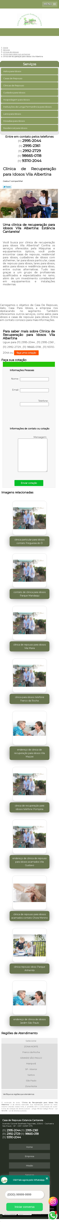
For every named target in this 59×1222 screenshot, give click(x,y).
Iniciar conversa (24, 1206)
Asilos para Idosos (12, 71)
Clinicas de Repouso (14, 85)
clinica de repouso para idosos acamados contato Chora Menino (29, 916)
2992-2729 (31, 151)
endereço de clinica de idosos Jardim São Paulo (29, 1021)
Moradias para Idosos (14, 121)
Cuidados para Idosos (14, 92)
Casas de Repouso (13, 78)
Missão (29, 1165)
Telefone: (34, 402)
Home (29, 1147)
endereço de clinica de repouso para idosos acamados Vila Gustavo (29, 862)
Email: (30, 390)
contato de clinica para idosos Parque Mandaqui (30, 594)
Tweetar (7, 186)
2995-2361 (31, 146)
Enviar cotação (29, 483)
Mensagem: (32, 454)
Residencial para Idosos (15, 128)
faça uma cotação (26, 352)
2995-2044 (31, 140)
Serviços (29, 64)
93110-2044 (31, 160)
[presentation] (30, 417)
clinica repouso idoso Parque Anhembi (29, 968)
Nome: (30, 379)
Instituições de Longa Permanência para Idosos (27, 106)
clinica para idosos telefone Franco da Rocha (29, 699)
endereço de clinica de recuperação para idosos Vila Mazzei (29, 753)
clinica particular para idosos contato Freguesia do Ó (29, 541)
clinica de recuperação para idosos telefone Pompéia (29, 807)
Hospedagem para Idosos (16, 99)
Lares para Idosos (12, 114)
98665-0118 (31, 155)
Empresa (29, 1156)
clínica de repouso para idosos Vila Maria (29, 646)
